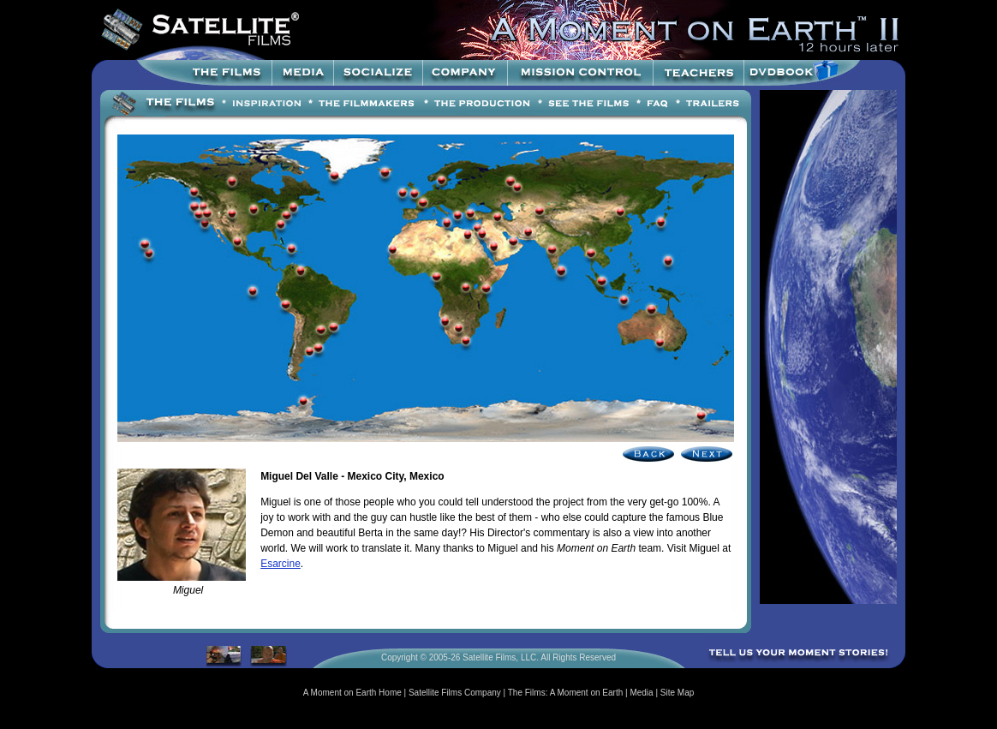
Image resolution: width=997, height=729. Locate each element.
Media (641, 692)
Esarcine (280, 564)
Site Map (677, 692)
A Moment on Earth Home (352, 692)
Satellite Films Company (455, 692)
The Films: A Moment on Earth (566, 692)
